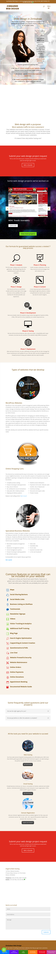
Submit (46, 932)
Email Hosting (28, 784)
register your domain (28, 822)
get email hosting (28, 793)
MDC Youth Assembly (19, 220)
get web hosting (28, 764)
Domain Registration (28, 813)
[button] (8, 209)
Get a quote (9, 560)
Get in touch (24, 496)
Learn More (13, 225)
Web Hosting (28, 755)
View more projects (28, 234)
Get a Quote (28, 165)
